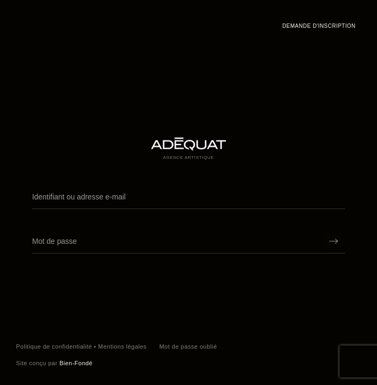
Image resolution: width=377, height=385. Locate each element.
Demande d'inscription (319, 26)
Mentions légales (122, 346)
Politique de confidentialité (54, 346)
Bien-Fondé (76, 363)
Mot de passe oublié (188, 346)
